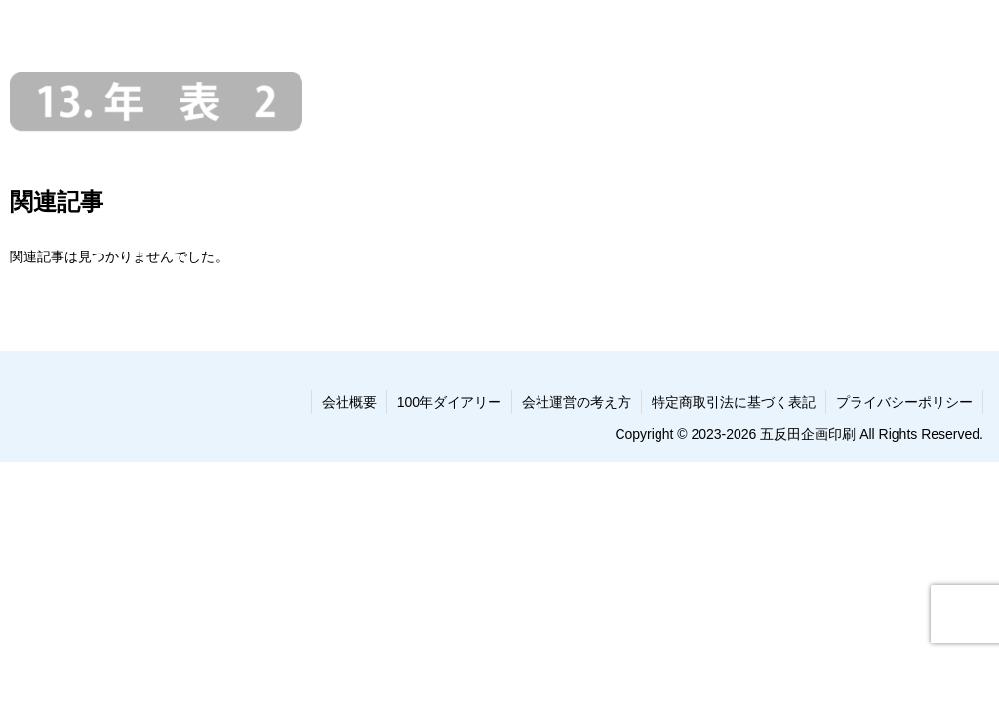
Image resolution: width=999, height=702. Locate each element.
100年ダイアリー (449, 402)
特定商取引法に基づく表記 (734, 402)
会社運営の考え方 (576, 402)
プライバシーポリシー (904, 402)
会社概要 (349, 402)
